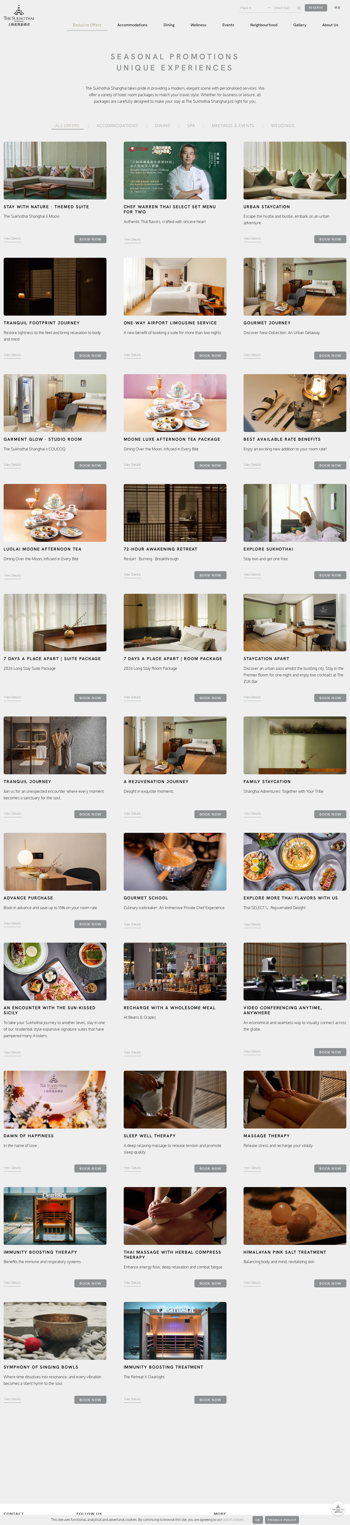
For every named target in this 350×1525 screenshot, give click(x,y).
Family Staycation (267, 781)
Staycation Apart (266, 658)
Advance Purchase (28, 898)
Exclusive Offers (87, 24)
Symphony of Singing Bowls (41, 1367)
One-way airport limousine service (170, 323)
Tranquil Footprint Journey (42, 323)
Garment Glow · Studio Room (43, 439)
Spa (191, 125)
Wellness (198, 24)
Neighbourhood (263, 24)
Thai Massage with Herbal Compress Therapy (173, 1254)
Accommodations (132, 24)
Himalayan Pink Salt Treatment (285, 1252)
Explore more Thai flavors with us (291, 898)
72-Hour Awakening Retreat (161, 549)
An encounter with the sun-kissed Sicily (50, 1010)
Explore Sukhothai (268, 549)
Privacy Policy (282, 1520)
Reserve (316, 7)
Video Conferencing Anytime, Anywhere (283, 1010)
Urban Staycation (267, 206)
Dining (169, 24)
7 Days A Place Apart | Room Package (173, 658)
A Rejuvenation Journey (156, 781)
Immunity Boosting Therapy (40, 1252)
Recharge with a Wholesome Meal (170, 1007)
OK (257, 1520)
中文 (337, 7)
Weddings (283, 125)
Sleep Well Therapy (150, 1135)
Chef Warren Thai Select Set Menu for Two (170, 209)
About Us (330, 24)
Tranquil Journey (28, 781)
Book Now (90, 239)
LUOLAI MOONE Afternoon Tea (43, 549)
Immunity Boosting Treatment (164, 1367)
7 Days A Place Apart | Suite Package (52, 658)
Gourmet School (146, 898)
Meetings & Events (233, 125)
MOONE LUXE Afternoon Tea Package (172, 439)
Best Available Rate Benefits (282, 439)
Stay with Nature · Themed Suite (46, 206)
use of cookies (233, 1519)
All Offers (67, 125)
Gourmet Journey (267, 323)
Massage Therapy (267, 1135)
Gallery (299, 24)
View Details (12, 238)
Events (228, 24)
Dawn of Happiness (29, 1135)
